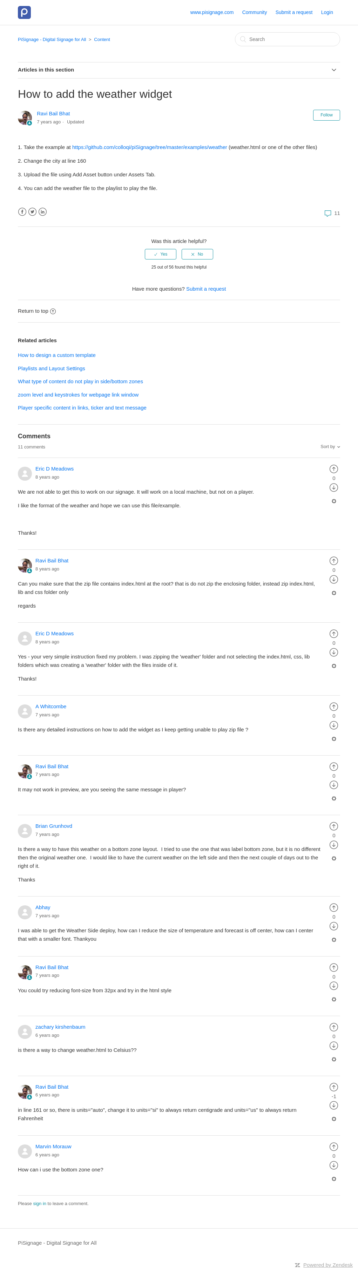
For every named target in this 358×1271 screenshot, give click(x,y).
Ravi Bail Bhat (53, 113)
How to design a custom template (57, 355)
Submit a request (294, 12)
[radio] (160, 254)
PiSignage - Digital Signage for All (52, 39)
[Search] (287, 39)
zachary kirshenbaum (60, 1027)
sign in (39, 1203)
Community (254, 12)
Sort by (327, 446)
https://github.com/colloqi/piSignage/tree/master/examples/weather (149, 147)
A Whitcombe (50, 706)
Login (327, 12)
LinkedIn (42, 212)
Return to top (37, 311)
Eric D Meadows (54, 469)
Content (102, 39)
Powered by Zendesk (328, 1265)
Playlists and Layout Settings (51, 368)
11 (331, 213)
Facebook (22, 212)
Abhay (42, 907)
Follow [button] (326, 115)
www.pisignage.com (212, 12)
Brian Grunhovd (53, 826)
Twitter (32, 212)
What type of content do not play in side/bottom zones (80, 381)
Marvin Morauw (53, 1146)
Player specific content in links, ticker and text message (82, 408)
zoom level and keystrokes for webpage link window (78, 395)
